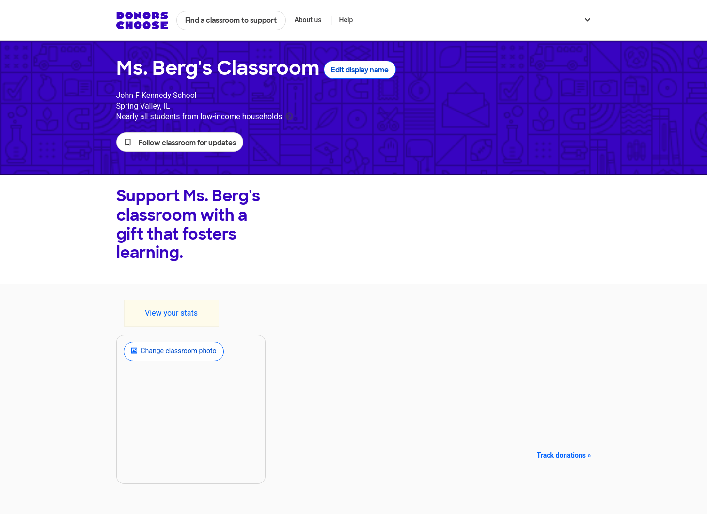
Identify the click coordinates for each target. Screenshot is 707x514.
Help (346, 20)
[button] (179, 142)
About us (307, 20)
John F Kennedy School (156, 95)
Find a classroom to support (231, 20)
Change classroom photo (174, 351)
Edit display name (360, 69)
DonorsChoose (142, 20)
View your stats (171, 313)
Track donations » (564, 455)
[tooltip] (289, 115)
